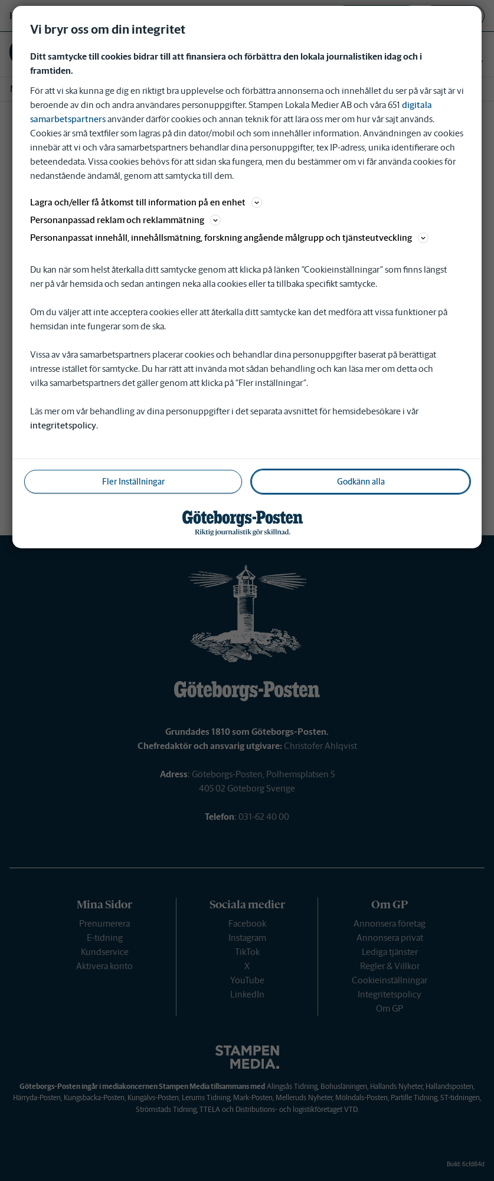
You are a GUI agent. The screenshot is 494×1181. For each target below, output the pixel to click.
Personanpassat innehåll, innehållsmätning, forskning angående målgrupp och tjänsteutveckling (229, 237)
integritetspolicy (63, 425)
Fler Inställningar (133, 481)
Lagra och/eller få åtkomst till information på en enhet (146, 202)
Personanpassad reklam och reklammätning (125, 219)
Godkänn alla (361, 481)
